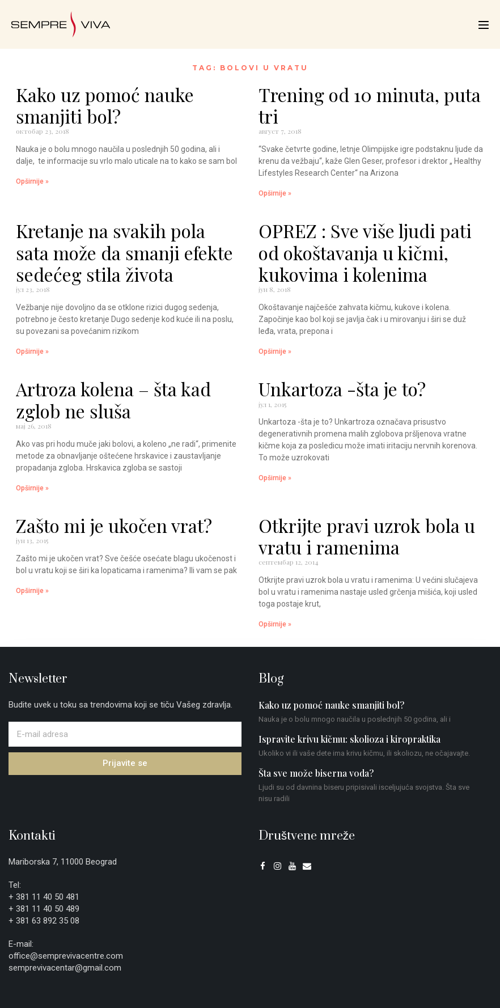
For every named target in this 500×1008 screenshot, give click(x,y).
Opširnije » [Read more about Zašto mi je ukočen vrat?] (32, 591)
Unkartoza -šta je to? (342, 388)
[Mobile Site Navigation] (483, 25)
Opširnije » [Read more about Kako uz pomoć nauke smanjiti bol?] (32, 181)
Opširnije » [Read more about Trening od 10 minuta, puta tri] (275, 193)
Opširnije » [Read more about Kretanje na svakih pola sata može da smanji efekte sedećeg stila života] (32, 351)
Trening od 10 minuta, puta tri (370, 105)
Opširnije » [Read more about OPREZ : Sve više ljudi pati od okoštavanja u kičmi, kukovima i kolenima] (275, 351)
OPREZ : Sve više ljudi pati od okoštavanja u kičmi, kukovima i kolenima (365, 252)
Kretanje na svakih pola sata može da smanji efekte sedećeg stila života (124, 252)
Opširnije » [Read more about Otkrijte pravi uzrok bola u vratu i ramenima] (275, 624)
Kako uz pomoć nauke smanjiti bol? (105, 105)
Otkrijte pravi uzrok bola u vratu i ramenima (367, 536)
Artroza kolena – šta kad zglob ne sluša (113, 399)
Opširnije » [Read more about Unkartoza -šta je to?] (275, 478)
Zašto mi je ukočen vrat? (114, 525)
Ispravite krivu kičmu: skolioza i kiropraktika (349, 739)
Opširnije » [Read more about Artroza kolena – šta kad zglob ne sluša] (32, 488)
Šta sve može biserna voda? (316, 773)
